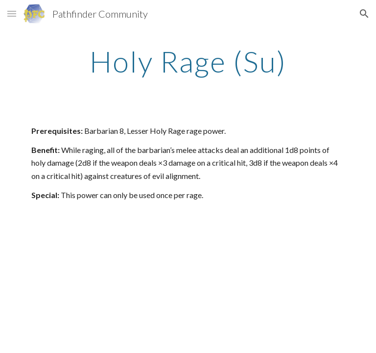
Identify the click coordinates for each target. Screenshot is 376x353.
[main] (187, 61)
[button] (12, 13)
